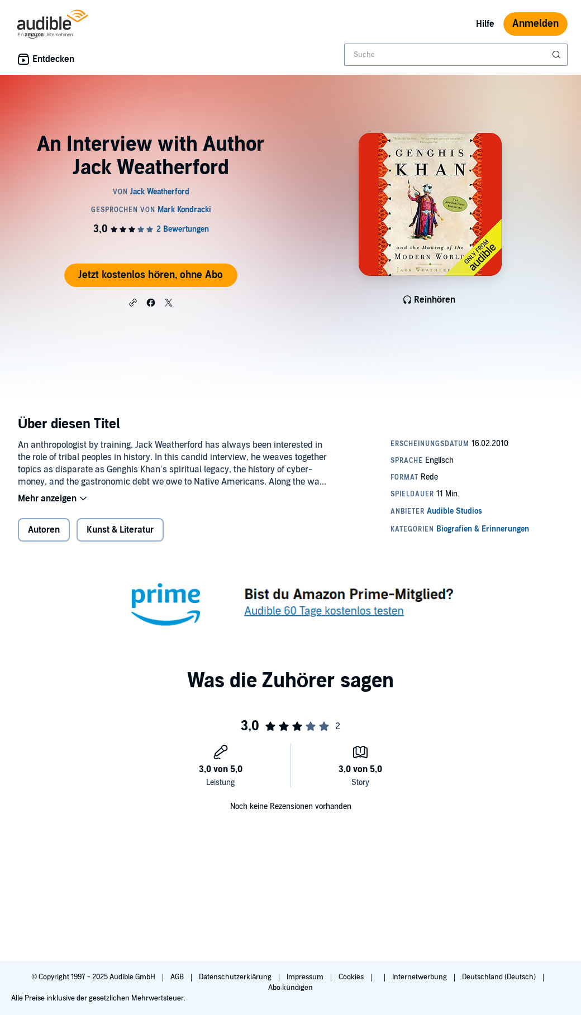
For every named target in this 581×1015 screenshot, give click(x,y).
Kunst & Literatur (120, 529)
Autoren (44, 529)
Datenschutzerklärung (236, 977)
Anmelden (535, 24)
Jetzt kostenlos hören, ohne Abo (150, 275)
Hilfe (485, 24)
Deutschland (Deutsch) (499, 977)
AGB (177, 977)
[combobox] (456, 55)
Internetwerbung (420, 977)
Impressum (306, 977)
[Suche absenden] (557, 55)
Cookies (352, 977)
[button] (132, 302)
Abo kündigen (290, 987)
